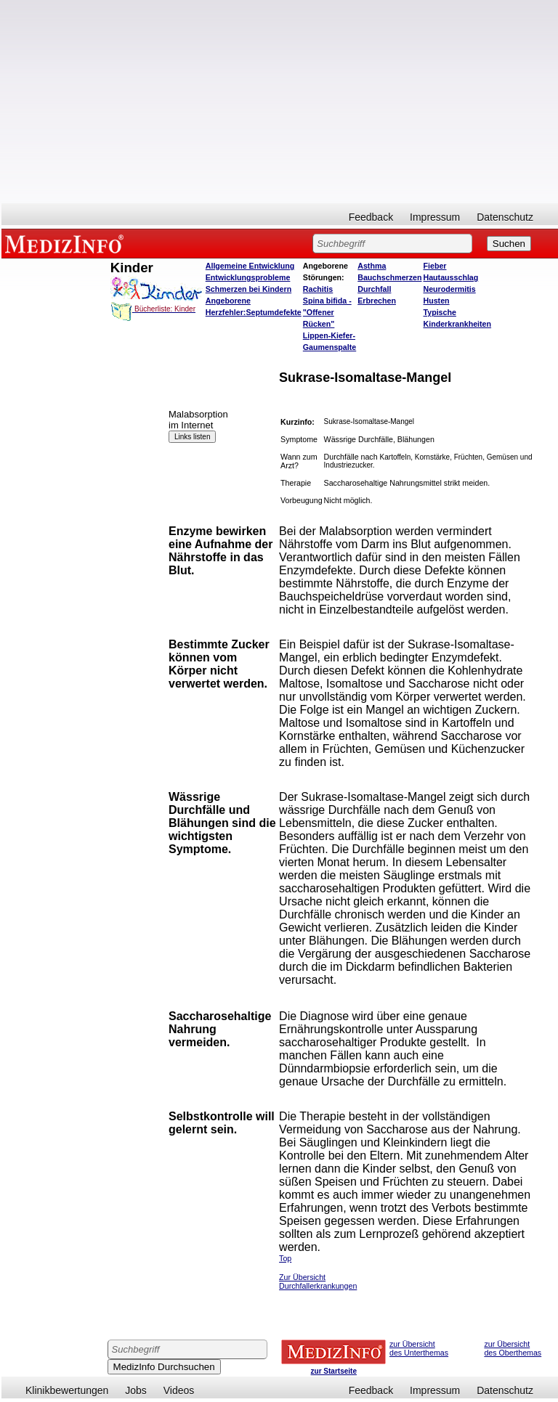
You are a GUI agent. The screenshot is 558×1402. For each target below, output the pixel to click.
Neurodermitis (449, 289)
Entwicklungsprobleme (248, 277)
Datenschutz (505, 217)
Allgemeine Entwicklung (250, 265)
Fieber (434, 265)
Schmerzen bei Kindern (248, 289)
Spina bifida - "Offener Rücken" (327, 312)
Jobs (136, 1390)
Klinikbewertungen (66, 1390)
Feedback (371, 217)
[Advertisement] (279, 101)
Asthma (371, 265)
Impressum (435, 217)
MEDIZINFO (66, 243)
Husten (436, 300)
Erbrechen (376, 300)
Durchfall (374, 289)
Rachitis (318, 289)
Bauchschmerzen (389, 277)
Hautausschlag (450, 277)
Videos (179, 1390)
